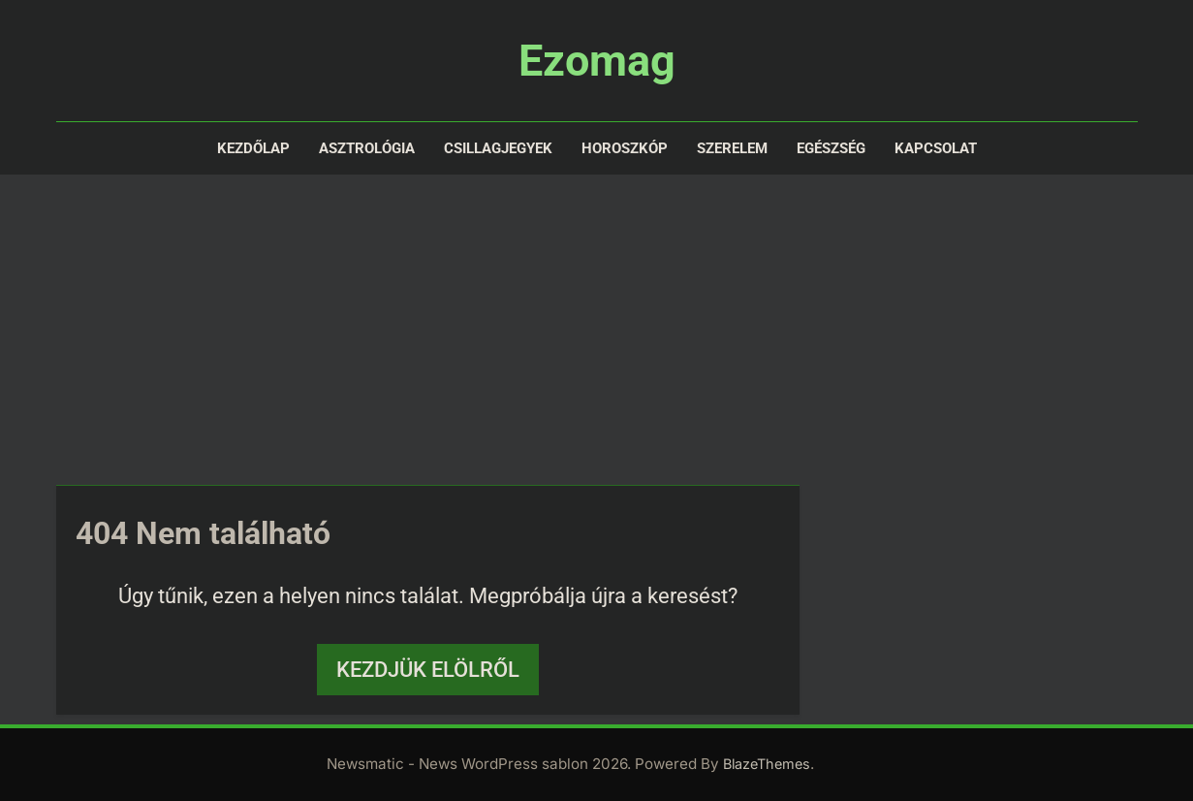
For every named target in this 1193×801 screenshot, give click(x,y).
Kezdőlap (253, 148)
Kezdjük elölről (427, 669)
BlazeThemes (766, 763)
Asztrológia (367, 148)
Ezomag (596, 60)
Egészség (831, 148)
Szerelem (732, 148)
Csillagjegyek (498, 148)
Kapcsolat (936, 148)
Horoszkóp (624, 148)
